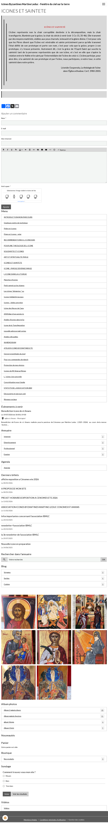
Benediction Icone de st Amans (16, 411)
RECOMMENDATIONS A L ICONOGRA (19, 240)
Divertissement (54, 442)
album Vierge (54, 722)
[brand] (35, 4)
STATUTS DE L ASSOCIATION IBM (18, 388)
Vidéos (6, 808)
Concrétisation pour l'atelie (14, 382)
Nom (3, 118)
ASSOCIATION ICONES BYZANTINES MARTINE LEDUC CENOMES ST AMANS (40, 507)
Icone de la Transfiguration (14, 325)
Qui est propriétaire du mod (14, 354)
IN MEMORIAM (10, 342)
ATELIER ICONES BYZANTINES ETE (18, 348)
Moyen (8, 776)
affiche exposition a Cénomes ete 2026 (20, 479)
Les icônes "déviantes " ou (14, 291)
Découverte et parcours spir (15, 394)
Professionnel (54, 448)
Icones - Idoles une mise (13, 302)
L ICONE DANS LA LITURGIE (15, 274)
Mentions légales (30, 820)
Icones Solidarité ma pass (14, 297)
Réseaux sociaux (10, 399)
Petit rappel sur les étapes (14, 285)
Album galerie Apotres (54, 716)
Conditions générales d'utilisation (53, 820)
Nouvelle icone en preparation (16, 544)
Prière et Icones (10, 228)
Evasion (54, 454)
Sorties (54, 578)
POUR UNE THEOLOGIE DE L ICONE (18, 246)
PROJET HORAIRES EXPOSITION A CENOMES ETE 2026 (29, 497)
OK (103, 559)
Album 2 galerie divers (54, 710)
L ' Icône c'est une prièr (13, 377)
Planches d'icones (11, 280)
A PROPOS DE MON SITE (13, 488)
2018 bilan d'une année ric (14, 314)
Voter (6, 794)
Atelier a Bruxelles (11, 337)
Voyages (54, 572)
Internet (54, 436)
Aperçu (61, 149)
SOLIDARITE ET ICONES (14, 251)
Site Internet (6, 139)
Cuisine (54, 584)
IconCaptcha (21, 201)
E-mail (3, 128)
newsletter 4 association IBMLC (16, 525)
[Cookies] (5, 818)
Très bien (9, 786)
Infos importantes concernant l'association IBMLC (25, 516)
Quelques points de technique (16, 223)
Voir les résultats (20, 794)
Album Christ (54, 728)
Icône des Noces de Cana (14, 308)
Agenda (7, 468)
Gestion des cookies (76, 820)
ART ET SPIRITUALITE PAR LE (16, 257)
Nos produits (54, 759)
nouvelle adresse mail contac (15, 331)
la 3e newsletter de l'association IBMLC (20, 534)
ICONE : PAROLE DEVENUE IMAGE (18, 268)
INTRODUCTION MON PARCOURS (18, 217)
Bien (7, 781)
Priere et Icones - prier (12, 234)
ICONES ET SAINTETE (13, 263)
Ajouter (6, 207)
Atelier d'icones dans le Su (14, 320)
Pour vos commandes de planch (16, 359)
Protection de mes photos (14, 365)
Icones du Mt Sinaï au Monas (15, 371)
